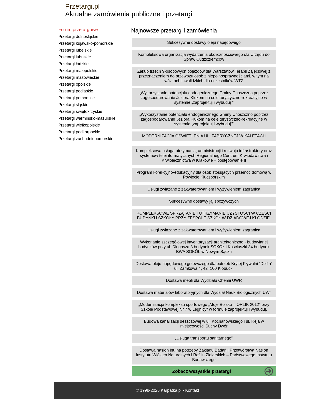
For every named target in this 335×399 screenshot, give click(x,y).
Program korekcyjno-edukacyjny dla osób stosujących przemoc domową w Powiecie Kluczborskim (203, 174)
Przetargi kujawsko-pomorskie (85, 43)
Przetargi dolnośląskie (78, 36)
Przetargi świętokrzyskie (80, 111)
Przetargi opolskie (74, 84)
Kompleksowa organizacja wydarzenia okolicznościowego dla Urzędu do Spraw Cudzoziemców (204, 57)
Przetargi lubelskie (75, 50)
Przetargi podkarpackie (79, 132)
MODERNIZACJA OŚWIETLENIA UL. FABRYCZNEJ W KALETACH (204, 136)
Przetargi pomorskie (76, 98)
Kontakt (192, 390)
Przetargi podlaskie (75, 91)
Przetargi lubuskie (74, 57)
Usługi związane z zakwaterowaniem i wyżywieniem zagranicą (203, 189)
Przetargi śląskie (73, 104)
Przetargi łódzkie (73, 64)
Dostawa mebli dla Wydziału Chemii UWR (204, 280)
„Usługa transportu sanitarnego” (204, 338)
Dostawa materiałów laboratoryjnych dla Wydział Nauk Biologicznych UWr (204, 292)
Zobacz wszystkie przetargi (201, 371)
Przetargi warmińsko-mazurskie (87, 118)
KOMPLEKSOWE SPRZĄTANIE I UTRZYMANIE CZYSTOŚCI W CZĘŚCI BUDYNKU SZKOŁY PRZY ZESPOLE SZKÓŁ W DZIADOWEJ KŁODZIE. (204, 215)
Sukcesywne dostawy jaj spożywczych (204, 201)
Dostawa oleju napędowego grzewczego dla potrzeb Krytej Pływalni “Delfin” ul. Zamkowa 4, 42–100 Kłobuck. (204, 266)
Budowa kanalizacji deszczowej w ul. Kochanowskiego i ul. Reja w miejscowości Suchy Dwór (204, 323)
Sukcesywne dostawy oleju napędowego (204, 42)
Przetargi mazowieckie (78, 77)
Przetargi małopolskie (78, 70)
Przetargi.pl (82, 6)
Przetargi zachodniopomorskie (85, 138)
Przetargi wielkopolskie (79, 125)
